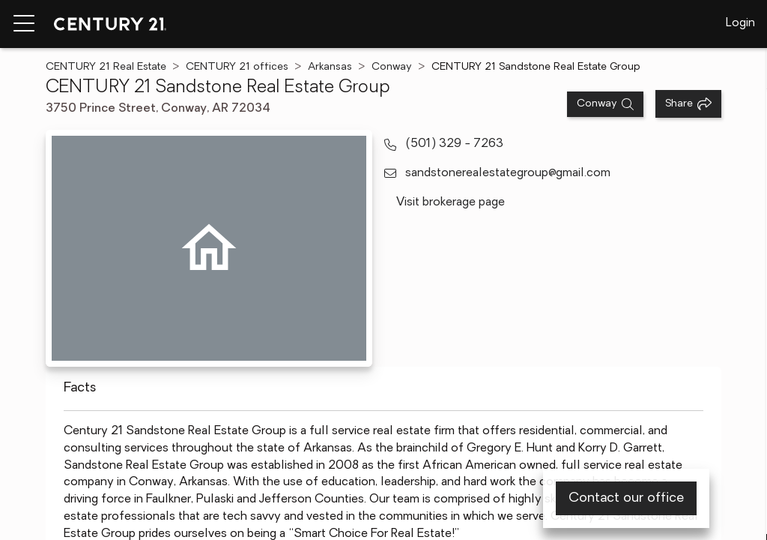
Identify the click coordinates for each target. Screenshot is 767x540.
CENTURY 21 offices (237, 67)
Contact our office (626, 498)
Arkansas (330, 67)
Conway (392, 67)
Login (740, 23)
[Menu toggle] (24, 24)
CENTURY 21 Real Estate (106, 67)
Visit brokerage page (450, 202)
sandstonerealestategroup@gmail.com (507, 173)
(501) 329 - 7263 (454, 144)
